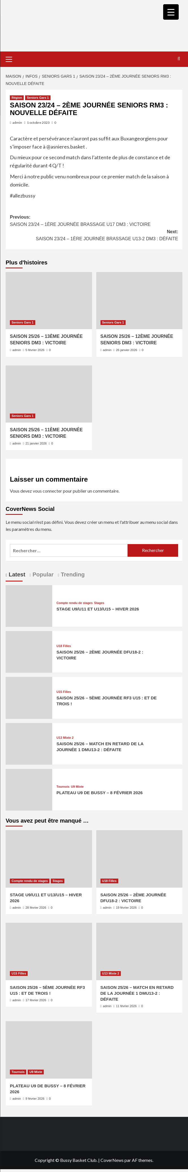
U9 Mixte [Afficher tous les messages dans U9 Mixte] (77, 786)
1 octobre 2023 (38, 122)
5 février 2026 (34, 350)
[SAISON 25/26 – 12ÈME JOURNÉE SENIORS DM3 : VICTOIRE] (139, 300)
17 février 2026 (35, 1000)
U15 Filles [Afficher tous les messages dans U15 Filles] (63, 691)
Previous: (94, 221)
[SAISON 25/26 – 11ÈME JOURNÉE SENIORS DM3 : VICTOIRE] (49, 394)
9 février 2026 (34, 1098)
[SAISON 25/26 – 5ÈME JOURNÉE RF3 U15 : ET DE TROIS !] (29, 697)
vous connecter (47, 490)
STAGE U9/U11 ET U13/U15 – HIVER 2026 (97, 609)
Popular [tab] (42, 574)
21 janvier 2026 (36, 443)
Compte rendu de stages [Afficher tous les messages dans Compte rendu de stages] (74, 603)
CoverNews (112, 1160)
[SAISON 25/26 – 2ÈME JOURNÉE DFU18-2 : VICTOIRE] (29, 651)
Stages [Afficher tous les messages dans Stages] (99, 603)
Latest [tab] (16, 574)
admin (17, 122)
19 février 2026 (126, 907)
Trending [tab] (72, 574)
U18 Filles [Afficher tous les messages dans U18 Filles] (63, 646)
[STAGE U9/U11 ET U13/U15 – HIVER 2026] (29, 605)
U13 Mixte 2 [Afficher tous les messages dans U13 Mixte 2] (65, 737)
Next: (94, 236)
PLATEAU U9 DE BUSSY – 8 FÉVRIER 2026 (99, 792)
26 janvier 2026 (126, 350)
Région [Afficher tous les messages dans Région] (17, 97)
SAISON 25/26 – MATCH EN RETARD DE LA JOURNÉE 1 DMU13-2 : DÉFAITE (137, 993)
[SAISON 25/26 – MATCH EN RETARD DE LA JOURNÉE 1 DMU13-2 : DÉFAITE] (29, 743)
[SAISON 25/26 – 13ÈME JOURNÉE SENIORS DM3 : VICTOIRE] (49, 300)
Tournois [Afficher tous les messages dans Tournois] (62, 786)
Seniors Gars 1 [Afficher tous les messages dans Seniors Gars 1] (38, 97)
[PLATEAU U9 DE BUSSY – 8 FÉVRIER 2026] (29, 789)
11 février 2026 (126, 1006)
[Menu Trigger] (171, 12)
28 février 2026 (35, 907)
